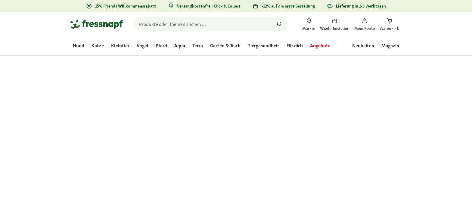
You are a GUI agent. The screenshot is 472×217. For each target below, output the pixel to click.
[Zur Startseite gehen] (96, 24)
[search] (211, 24)
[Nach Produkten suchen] (279, 24)
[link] (309, 24)
